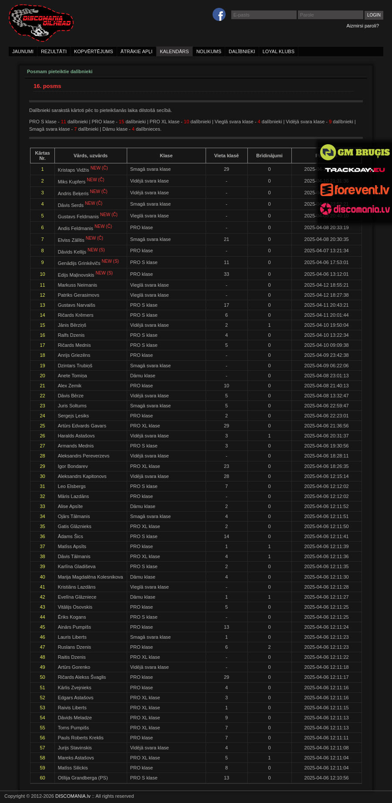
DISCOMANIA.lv (73, 796)
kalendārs (174, 51)
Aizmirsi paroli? (362, 25)
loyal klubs (278, 51)
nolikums (208, 51)
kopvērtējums (93, 51)
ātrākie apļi (136, 51)
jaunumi (23, 51)
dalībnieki (242, 51)
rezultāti (54, 51)
